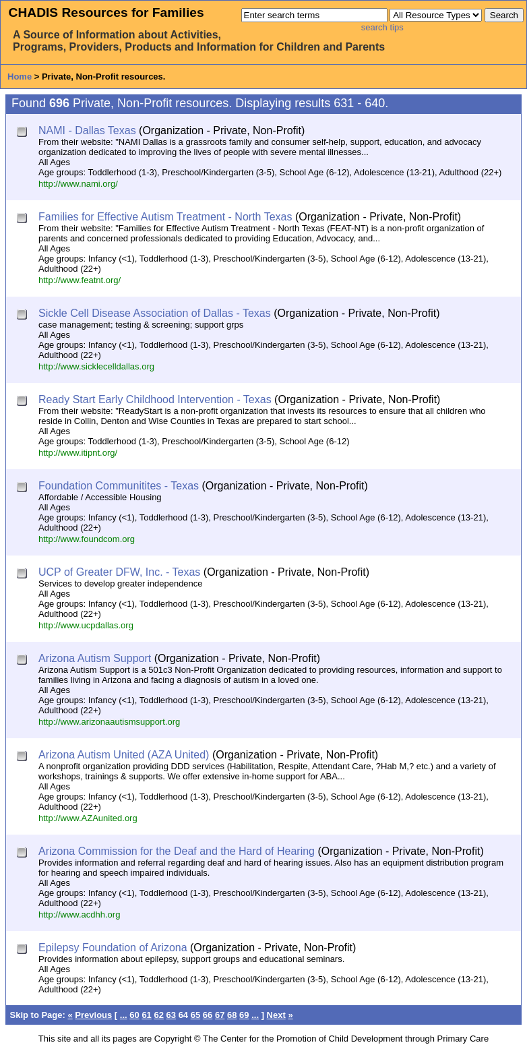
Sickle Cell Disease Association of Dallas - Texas (154, 313)
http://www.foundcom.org (86, 539)
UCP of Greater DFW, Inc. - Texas (119, 572)
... (123, 1015)
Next (276, 1015)
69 (244, 1015)
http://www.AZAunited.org (87, 818)
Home (19, 76)
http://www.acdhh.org (79, 914)
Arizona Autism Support (94, 658)
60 (134, 1015)
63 (171, 1015)
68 (232, 1015)
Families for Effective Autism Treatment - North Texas (165, 216)
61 (146, 1015)
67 (219, 1015)
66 (207, 1015)
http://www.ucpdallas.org (85, 625)
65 (195, 1015)
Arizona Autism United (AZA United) (123, 754)
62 (158, 1015)
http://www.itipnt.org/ (77, 453)
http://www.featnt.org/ (79, 280)
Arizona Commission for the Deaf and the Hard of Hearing (176, 851)
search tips (382, 27)
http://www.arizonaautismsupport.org (109, 722)
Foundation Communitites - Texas (118, 485)
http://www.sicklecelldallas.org (96, 366)
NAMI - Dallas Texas (87, 130)
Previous (93, 1015)
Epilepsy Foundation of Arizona (112, 947)
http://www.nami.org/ (78, 184)
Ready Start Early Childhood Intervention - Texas (155, 399)
